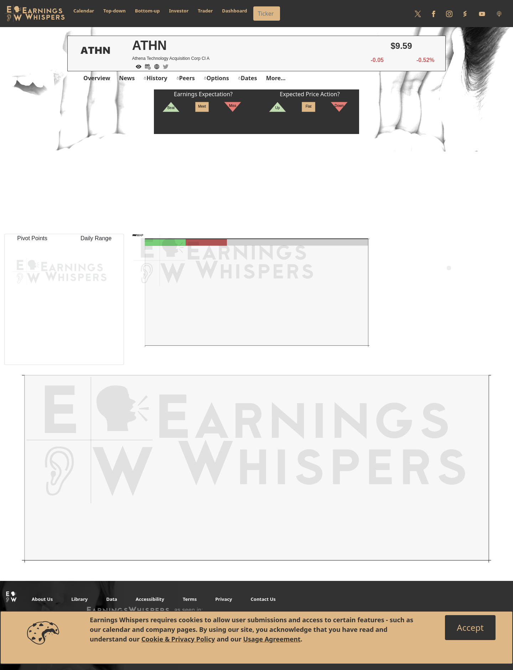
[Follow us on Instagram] (449, 13)
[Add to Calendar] (146, 66)
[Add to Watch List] (136, 66)
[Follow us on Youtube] (482, 13)
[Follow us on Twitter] (418, 13)
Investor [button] (179, 10)
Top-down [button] (114, 10)
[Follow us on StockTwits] (465, 13)
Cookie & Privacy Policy (178, 639)
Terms (190, 599)
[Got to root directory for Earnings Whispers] (34, 13)
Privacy (223, 599)
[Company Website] (155, 66)
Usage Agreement (271, 639)
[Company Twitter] (164, 66)
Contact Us (262, 599)
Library (79, 599)
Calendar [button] (83, 10)
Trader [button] (205, 10)
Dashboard (234, 10)
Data (111, 599)
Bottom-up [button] (147, 10)
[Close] (470, 627)
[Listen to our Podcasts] (499, 13)
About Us (42, 599)
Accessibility (150, 599)
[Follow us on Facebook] (434, 13)
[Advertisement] (256, 184)
